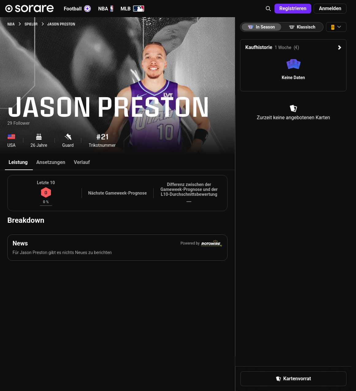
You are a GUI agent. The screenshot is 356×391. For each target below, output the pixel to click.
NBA (105, 9)
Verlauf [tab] (82, 162)
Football (77, 8)
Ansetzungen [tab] (50, 162)
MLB (132, 9)
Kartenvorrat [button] (293, 379)
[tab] (302, 27)
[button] (268, 8)
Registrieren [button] (292, 8)
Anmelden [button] (330, 8)
